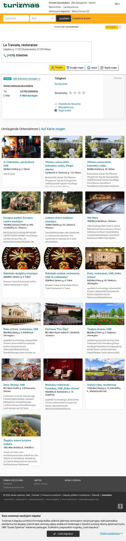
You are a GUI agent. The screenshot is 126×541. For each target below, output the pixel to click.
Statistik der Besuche (68, 104)
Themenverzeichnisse (13, 487)
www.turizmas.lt (36, 499)
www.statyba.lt (52, 499)
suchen (64, 18)
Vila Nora (92, 217)
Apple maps (108, 67)
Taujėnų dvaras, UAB (99, 329)
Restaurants (61, 84)
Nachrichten (55, 7)
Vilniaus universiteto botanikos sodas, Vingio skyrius (59, 166)
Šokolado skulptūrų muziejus (20, 273)
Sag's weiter (63, 110)
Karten (92, 2)
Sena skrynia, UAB (14, 384)
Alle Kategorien (79, 2)
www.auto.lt (21, 499)
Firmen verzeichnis (59, 2)
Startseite (7, 484)
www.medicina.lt (69, 499)
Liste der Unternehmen (66, 27)
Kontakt (35, 495)
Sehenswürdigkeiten (59, 11)
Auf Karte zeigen (53, 129)
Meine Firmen (80, 11)
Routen (44, 484)
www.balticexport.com (89, 499)
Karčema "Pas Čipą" (56, 329)
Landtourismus (71, 7)
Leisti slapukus (63, 533)
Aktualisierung (64, 107)
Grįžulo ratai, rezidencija (101, 384)
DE (117, 4)
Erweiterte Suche (81, 18)
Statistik (95, 495)
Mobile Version (73, 480)
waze (92, 68)
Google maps (75, 67)
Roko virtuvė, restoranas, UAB (20, 329)
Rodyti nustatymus (111, 533)
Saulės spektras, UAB (20, 495)
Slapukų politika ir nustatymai (76, 495)
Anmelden (107, 495)
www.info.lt (9, 499)
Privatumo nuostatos (51, 495)
